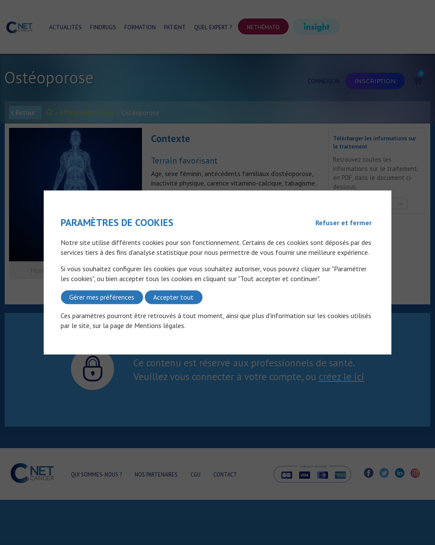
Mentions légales (159, 325)
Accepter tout (173, 297)
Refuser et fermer (343, 222)
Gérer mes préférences (101, 297)
